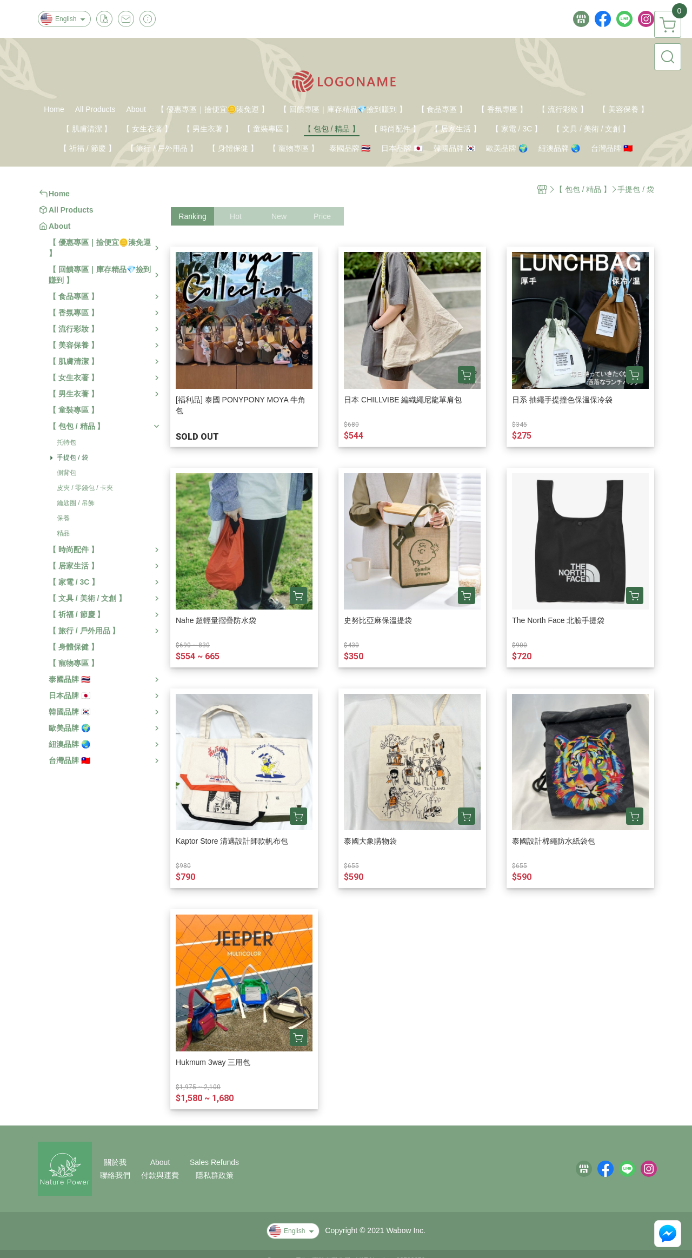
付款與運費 (160, 1175)
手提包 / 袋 (72, 457)
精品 (63, 533)
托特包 (66, 442)
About (160, 1162)
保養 (63, 518)
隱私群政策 (215, 1175)
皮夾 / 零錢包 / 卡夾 (85, 488)
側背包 (66, 472)
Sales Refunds (214, 1162)
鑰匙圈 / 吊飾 (76, 503)
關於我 (115, 1162)
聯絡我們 (115, 1175)
